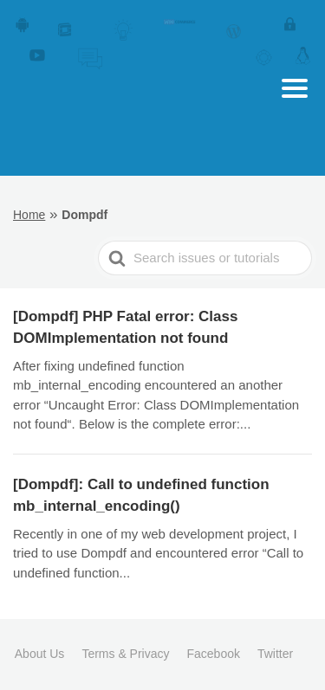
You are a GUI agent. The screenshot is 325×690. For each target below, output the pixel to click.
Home (29, 215)
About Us (40, 654)
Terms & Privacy (125, 654)
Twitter (275, 654)
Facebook (213, 654)
